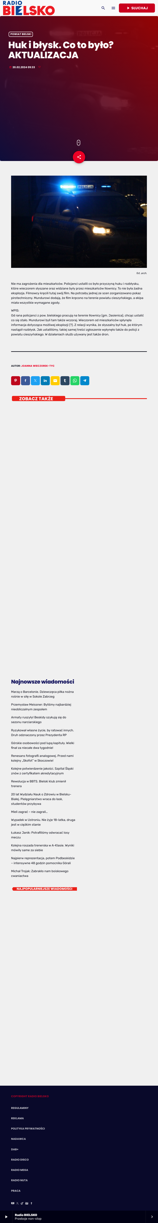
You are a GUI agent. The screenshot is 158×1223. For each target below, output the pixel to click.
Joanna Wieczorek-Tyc (38, 366)
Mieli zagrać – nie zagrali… (29, 812)
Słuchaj (137, 8)
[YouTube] (12, 1203)
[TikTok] (22, 1203)
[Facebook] (31, 1203)
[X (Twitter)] (17, 1203)
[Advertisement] (79, 105)
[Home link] (29, 8)
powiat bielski (20, 34)
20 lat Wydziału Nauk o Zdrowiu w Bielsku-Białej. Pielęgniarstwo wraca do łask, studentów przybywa (41, 799)
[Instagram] (26, 1203)
